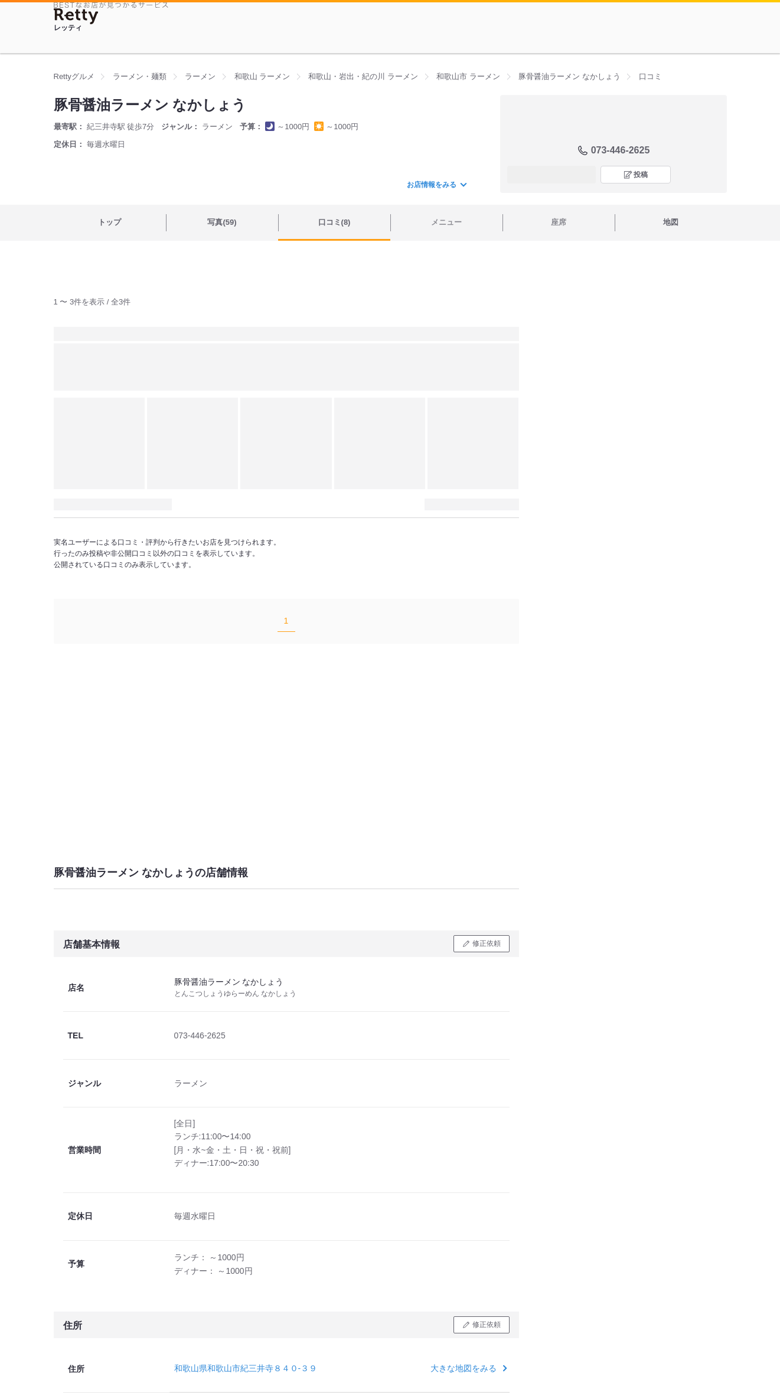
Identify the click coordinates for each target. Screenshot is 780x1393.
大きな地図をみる (467, 1368)
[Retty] (76, 16)
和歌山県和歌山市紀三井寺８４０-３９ (246, 1368)
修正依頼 (486, 943)
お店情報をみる (436, 184)
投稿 (641, 175)
